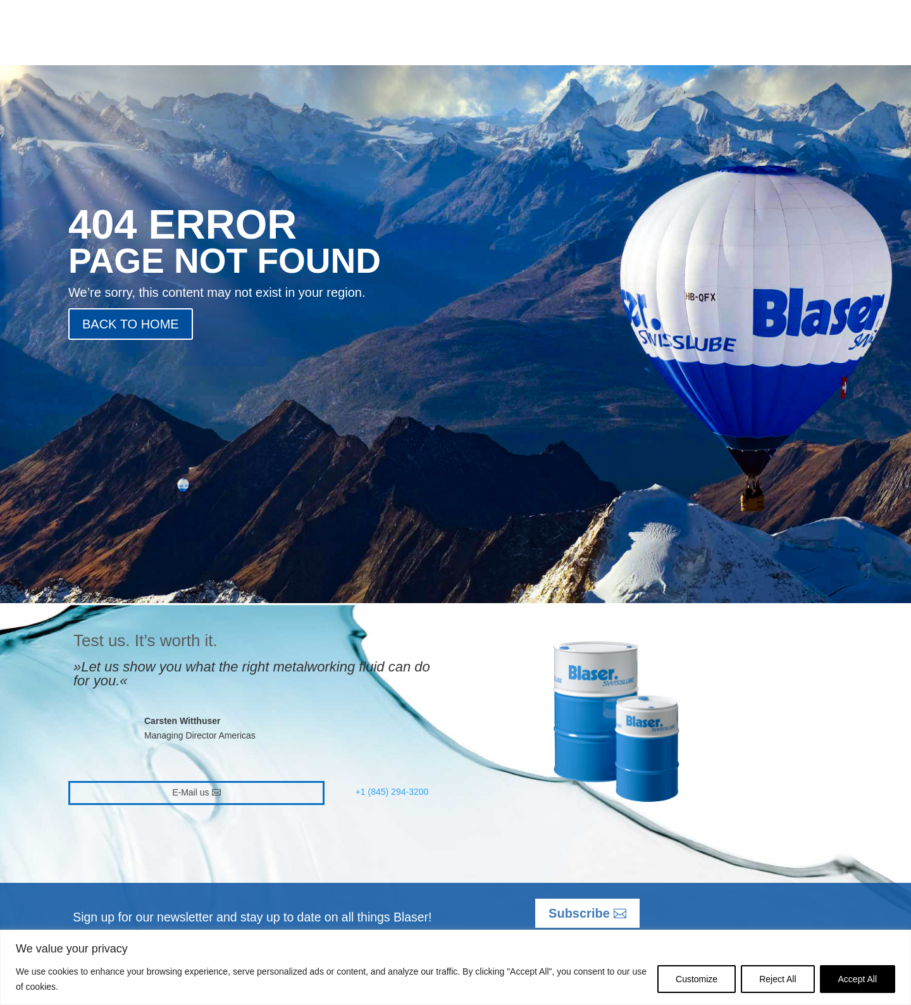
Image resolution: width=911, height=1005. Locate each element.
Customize (696, 979)
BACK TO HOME (130, 324)
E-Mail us (190, 792)
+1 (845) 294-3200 (392, 792)
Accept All (857, 979)
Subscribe (579, 913)
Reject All (777, 979)
